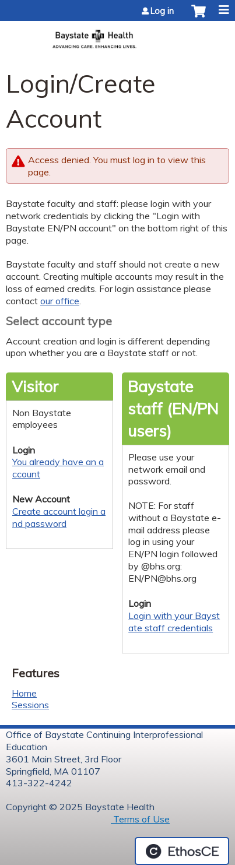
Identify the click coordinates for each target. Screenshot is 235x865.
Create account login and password (59, 517)
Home (24, 693)
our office (59, 301)
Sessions (30, 705)
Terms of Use (140, 819)
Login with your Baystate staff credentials (174, 622)
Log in (162, 11)
